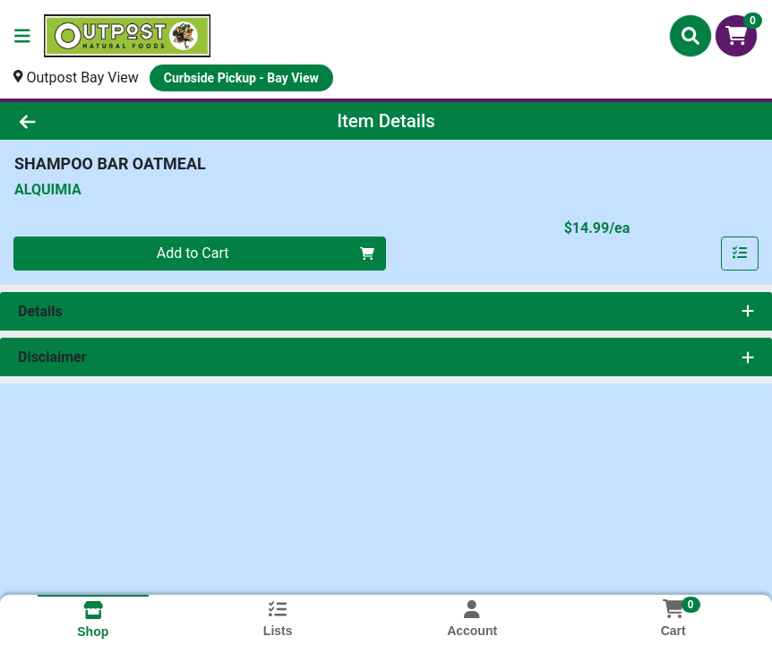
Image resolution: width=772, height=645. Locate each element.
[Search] (690, 35)
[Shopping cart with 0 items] (736, 35)
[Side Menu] (22, 35)
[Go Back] (107, 121)
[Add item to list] (740, 253)
